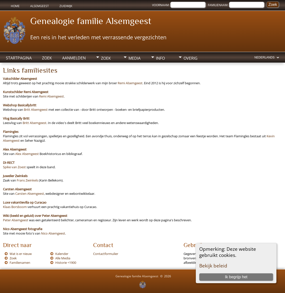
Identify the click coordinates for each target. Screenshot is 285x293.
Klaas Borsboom (15, 207)
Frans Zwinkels (27, 180)
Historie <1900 (65, 262)
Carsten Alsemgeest (29, 193)
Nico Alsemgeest (53, 233)
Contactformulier (105, 253)
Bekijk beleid (213, 266)
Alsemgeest (39, 6)
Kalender (61, 253)
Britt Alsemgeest (36, 109)
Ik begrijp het (236, 277)
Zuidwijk (65, 6)
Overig (191, 58)
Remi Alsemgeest (130, 83)
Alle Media (62, 258)
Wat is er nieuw (21, 253)
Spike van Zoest (14, 167)
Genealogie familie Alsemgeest (90, 21)
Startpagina (19, 58)
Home (15, 6)
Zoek (47, 58)
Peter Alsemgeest (15, 220)
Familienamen (20, 262)
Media (134, 58)
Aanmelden (74, 58)
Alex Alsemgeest (27, 154)
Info (160, 58)
